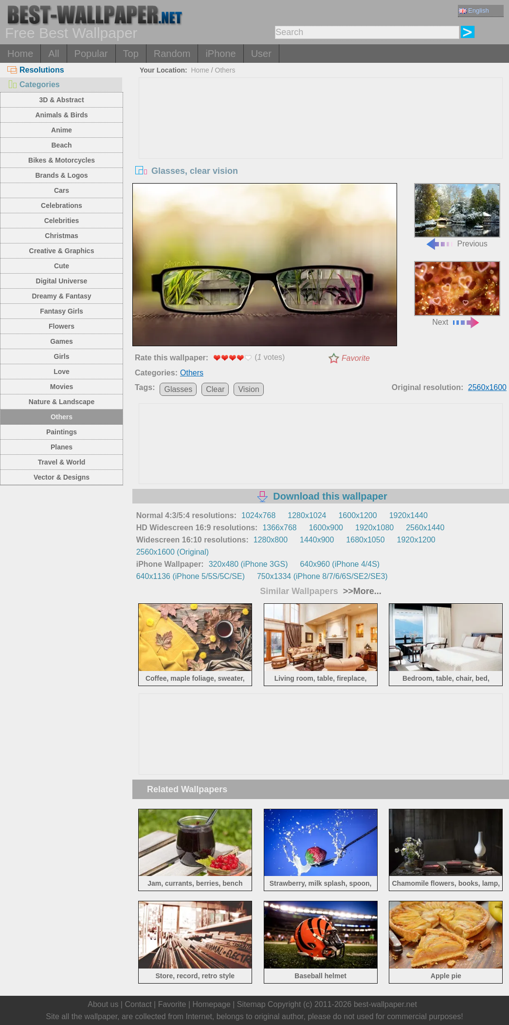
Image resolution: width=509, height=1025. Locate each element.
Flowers (61, 326)
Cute (61, 266)
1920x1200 (416, 540)
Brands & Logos (61, 175)
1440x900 (317, 540)
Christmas (61, 236)
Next (457, 293)
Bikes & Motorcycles (61, 160)
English (474, 10)
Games (61, 341)
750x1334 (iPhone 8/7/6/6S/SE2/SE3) (322, 576)
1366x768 (279, 527)
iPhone (220, 53)
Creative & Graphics (61, 251)
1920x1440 (408, 515)
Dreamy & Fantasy (61, 296)
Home (20, 53)
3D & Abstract (61, 100)
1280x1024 (307, 515)
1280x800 (271, 540)
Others (62, 417)
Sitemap (251, 1004)
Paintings (61, 432)
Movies (61, 387)
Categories (33, 84)
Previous (457, 215)
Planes (62, 447)
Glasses (178, 389)
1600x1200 (357, 515)
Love (62, 371)
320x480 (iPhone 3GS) (248, 564)
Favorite (356, 358)
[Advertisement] (321, 151)
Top (131, 53)
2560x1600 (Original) (172, 552)
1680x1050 (365, 540)
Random (172, 53)
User (261, 53)
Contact (138, 1004)
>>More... (361, 591)
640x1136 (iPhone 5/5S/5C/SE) (190, 576)
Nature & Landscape (61, 402)
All (53, 53)
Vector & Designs (62, 477)
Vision (248, 389)
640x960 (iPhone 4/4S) (340, 564)
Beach (62, 145)
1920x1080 (374, 527)
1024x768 (258, 515)
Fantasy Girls (61, 311)
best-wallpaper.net (385, 1004)
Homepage (212, 1004)
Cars (61, 190)
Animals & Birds (61, 115)
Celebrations (61, 205)
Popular (91, 53)
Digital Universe (62, 281)
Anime (61, 130)
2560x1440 (425, 527)
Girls (62, 356)
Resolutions (35, 70)
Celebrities (61, 220)
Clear (215, 389)
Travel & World (62, 462)
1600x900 (326, 527)
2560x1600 (487, 387)
